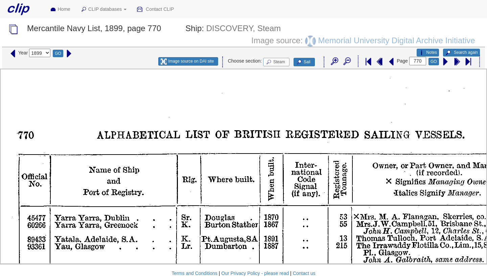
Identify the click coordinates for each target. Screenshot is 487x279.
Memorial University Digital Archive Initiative (396, 40)
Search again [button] (461, 53)
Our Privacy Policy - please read (255, 273)
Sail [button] (303, 62)
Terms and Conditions (194, 273)
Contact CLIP (155, 9)
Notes (428, 53)
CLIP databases (103, 9)
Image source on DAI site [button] (187, 62)
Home (60, 9)
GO (58, 53)
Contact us (304, 273)
